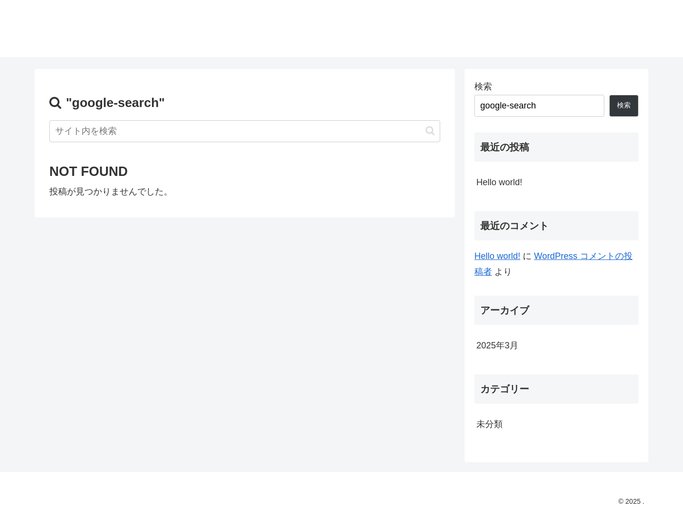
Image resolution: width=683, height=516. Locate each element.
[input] (244, 131)
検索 (483, 86)
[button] (430, 130)
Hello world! (499, 182)
